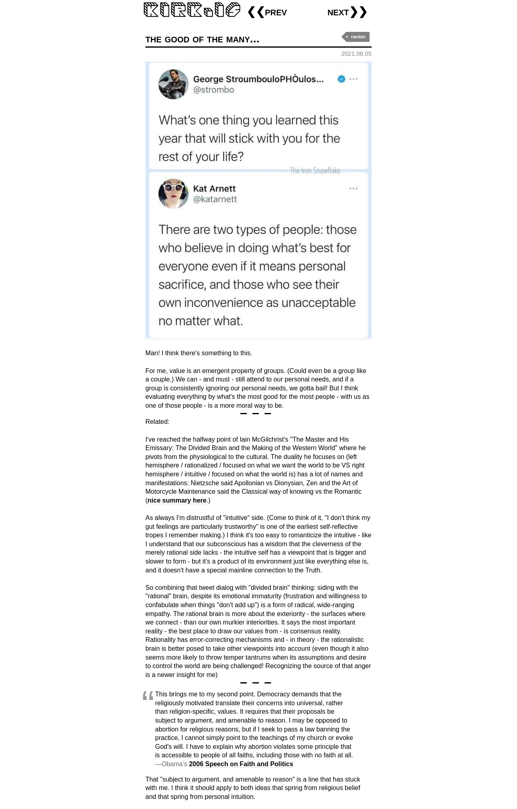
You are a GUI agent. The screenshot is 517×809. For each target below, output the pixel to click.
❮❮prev (266, 11)
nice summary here (176, 500)
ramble (358, 36)
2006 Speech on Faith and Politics (241, 764)
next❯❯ (348, 11)
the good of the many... (202, 38)
